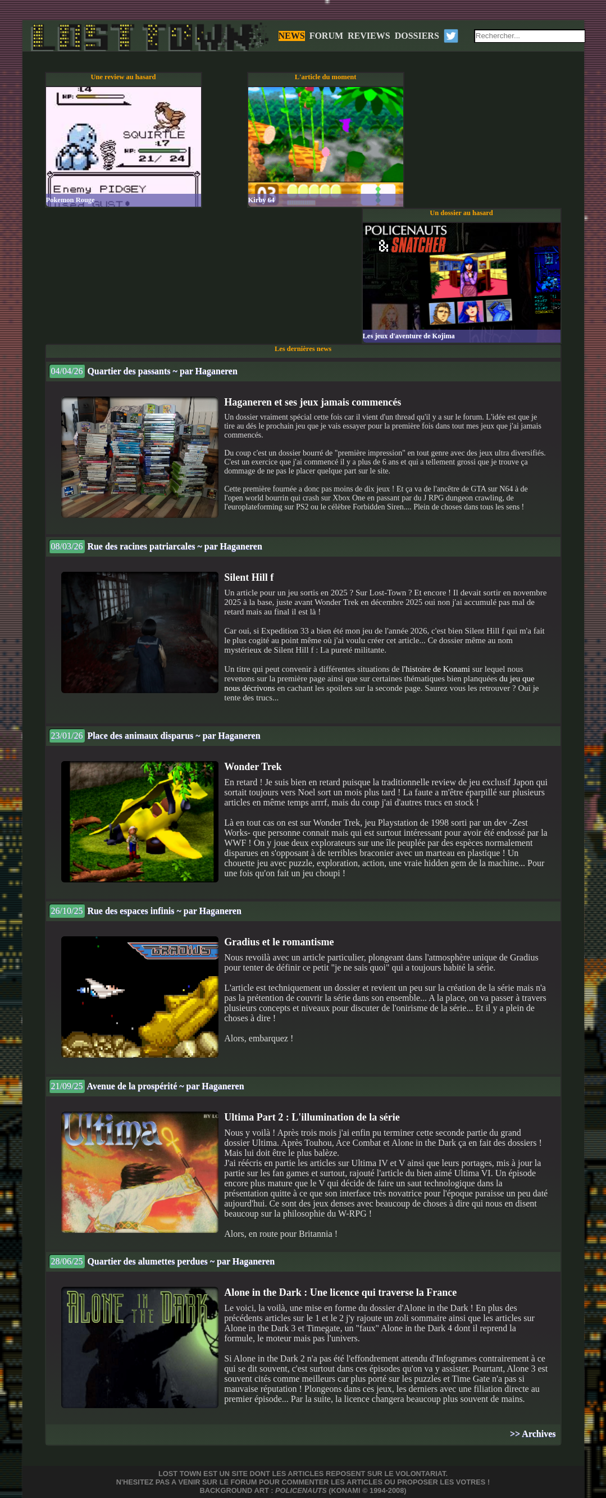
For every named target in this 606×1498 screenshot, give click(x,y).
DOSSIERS (417, 35)
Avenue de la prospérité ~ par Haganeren (146, 1086)
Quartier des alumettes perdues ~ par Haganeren (162, 1261)
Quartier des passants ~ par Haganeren (143, 371)
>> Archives (533, 1433)
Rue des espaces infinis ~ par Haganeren (145, 911)
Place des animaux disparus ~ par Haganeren (155, 735)
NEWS (292, 35)
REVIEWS (369, 35)
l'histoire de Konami (436, 668)
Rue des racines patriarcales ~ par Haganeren (155, 546)
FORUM (326, 35)
